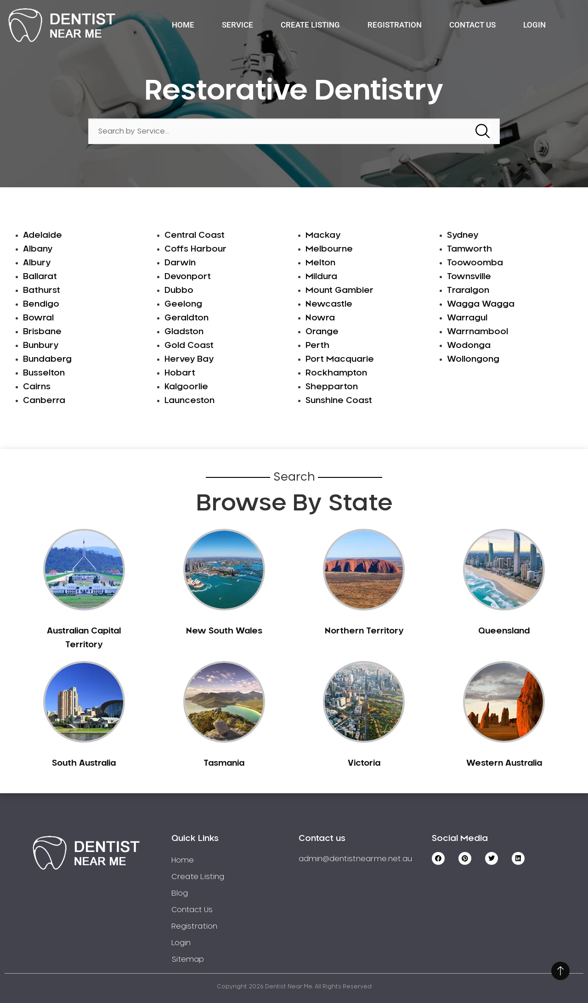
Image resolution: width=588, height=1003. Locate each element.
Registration (395, 24)
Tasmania (224, 763)
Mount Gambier (339, 290)
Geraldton (186, 318)
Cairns (37, 387)
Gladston (184, 332)
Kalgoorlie (186, 387)
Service (237, 24)
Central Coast (194, 235)
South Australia (84, 763)
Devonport (187, 277)
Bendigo (41, 304)
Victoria (364, 763)
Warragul (467, 318)
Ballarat (40, 277)
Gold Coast (189, 346)
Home (183, 24)
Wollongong (473, 359)
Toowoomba (475, 263)
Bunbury (40, 346)
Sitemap (187, 959)
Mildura (321, 277)
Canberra (44, 401)
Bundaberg (47, 359)
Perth (317, 346)
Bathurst (41, 290)
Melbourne (329, 249)
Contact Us (472, 24)
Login (534, 24)
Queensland (504, 631)
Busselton (44, 373)
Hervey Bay (189, 359)
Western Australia (504, 763)
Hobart (179, 373)
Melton (320, 263)
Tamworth (469, 249)
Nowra (320, 318)
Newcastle (328, 304)
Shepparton (331, 387)
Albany (37, 249)
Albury (37, 263)
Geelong (183, 304)
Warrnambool (477, 332)
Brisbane (42, 332)
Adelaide (42, 235)
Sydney (462, 235)
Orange (322, 332)
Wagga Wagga (480, 304)
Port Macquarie (339, 359)
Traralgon (468, 290)
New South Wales (224, 631)
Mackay (322, 235)
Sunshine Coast (338, 401)
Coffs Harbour (195, 249)
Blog (179, 893)
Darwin (180, 263)
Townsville (469, 277)
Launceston (189, 401)
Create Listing (310, 24)
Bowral (38, 318)
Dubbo (178, 290)
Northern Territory (364, 631)
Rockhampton (336, 373)
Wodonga (469, 346)
